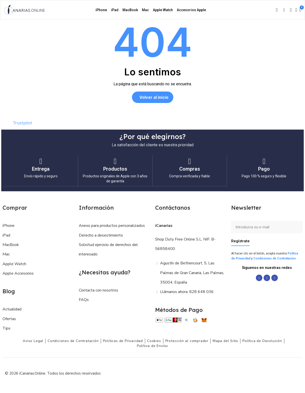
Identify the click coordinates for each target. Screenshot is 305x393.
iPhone (101, 10)
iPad (114, 10)
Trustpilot (22, 123)
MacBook (130, 10)
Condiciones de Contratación (274, 258)
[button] (276, 9)
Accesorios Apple (191, 10)
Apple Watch (163, 10)
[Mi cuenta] (296, 9)
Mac (145, 10)
